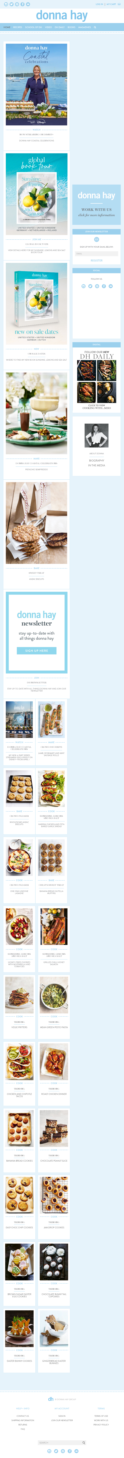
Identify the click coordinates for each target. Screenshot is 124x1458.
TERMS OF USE (101, 1416)
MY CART (111, 4)
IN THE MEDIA (96, 465)
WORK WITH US (101, 1420)
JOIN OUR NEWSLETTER (62, 1420)
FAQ (23, 1429)
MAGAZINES (84, 27)
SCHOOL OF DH (33, 27)
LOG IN (99, 4)
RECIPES (17, 27)
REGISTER (97, 260)
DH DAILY (60, 27)
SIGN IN (61, 1416)
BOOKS (71, 27)
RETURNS (22, 1425)
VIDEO (48, 27)
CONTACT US (23, 1416)
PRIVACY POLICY (101, 1425)
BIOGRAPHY (96, 460)
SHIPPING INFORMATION (22, 1420)
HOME (7, 27)
